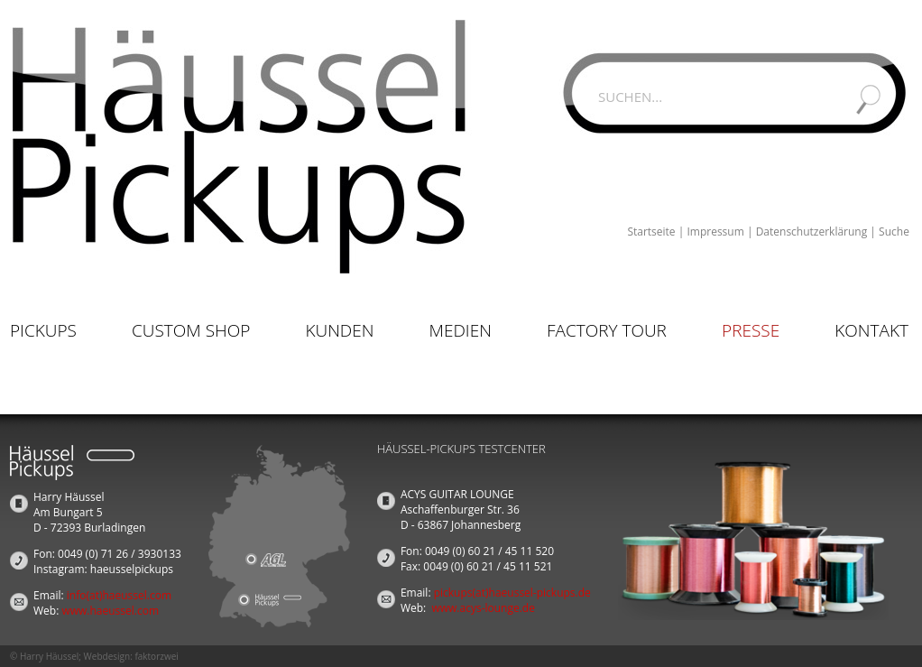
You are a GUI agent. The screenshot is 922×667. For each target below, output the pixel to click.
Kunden (339, 330)
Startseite (651, 231)
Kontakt (871, 330)
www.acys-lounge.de (483, 608)
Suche (894, 231)
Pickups (43, 330)
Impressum (715, 231)
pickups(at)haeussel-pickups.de (512, 592)
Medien (460, 330)
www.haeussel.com (110, 610)
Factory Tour (607, 330)
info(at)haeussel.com (119, 595)
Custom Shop (191, 330)
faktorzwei (156, 656)
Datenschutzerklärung (812, 231)
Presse (750, 330)
